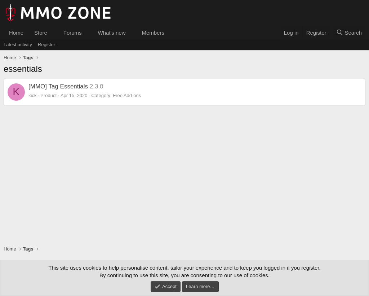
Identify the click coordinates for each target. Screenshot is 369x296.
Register (46, 44)
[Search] (349, 32)
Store (40, 33)
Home (16, 33)
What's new (111, 33)
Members (153, 33)
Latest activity (18, 44)
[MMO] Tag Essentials (58, 86)
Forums (72, 33)
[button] (53, 32)
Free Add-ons (127, 95)
